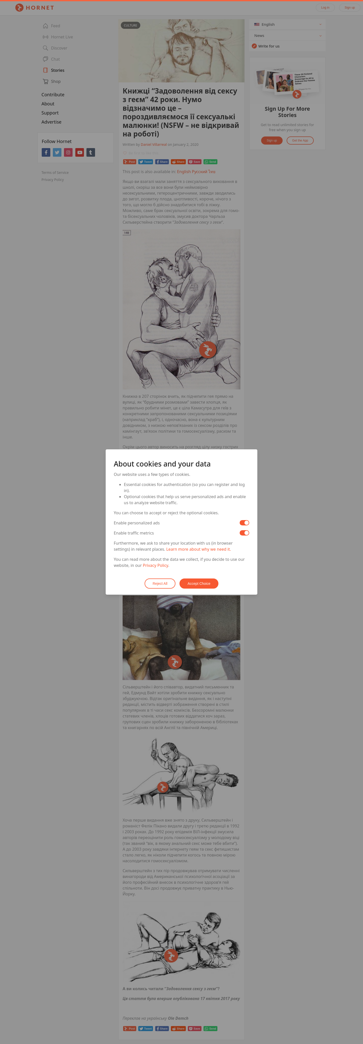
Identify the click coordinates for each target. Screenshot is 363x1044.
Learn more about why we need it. (198, 549)
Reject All (160, 584)
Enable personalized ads (137, 523)
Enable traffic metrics (134, 533)
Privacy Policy (155, 565)
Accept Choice (199, 584)
